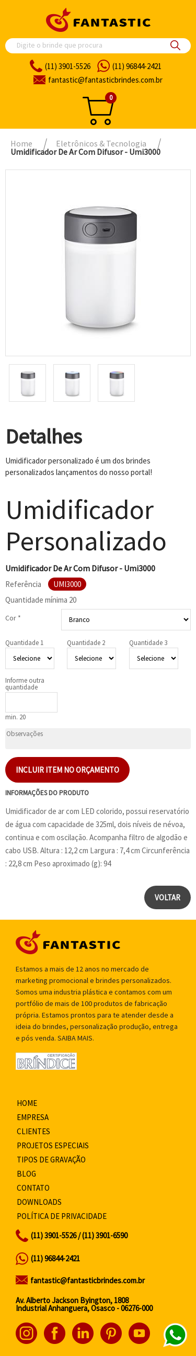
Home (27, 1103)
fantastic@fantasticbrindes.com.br (87, 1280)
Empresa (33, 1117)
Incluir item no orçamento (67, 770)
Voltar (167, 897)
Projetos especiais (53, 1145)
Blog (26, 1174)
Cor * (13, 618)
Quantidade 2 (86, 642)
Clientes (33, 1131)
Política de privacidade (62, 1216)
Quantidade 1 (24, 642)
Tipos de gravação (51, 1160)
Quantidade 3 (148, 642)
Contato (33, 1188)
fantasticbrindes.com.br (105, 80)
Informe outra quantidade (24, 684)
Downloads (39, 1202)
